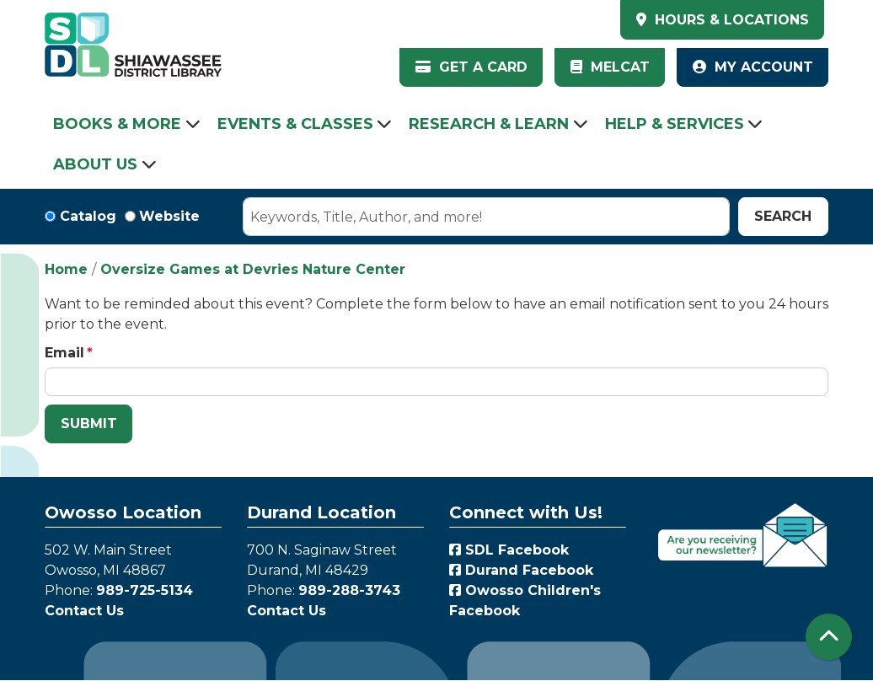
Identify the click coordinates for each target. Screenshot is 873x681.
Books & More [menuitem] (117, 124)
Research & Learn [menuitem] (489, 124)
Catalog (88, 216)
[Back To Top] (829, 637)
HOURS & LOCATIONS (730, 20)
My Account (753, 67)
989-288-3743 (349, 590)
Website (169, 216)
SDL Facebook (509, 550)
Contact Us (84, 611)
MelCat (610, 67)
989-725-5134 (144, 590)
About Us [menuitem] (95, 164)
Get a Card (471, 67)
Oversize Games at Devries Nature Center (252, 269)
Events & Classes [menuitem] (295, 124)
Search (782, 216)
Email (64, 353)
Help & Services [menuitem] (674, 124)
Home (66, 269)
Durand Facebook (521, 570)
